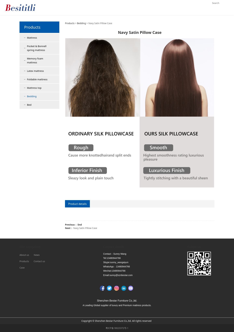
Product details (77, 204)
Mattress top (34, 87)
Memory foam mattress (35, 60)
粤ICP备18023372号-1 (117, 328)
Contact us (39, 261)
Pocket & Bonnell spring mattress (36, 48)
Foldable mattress (37, 79)
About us (24, 254)
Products (69, 23)
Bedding (32, 96)
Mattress (32, 37)
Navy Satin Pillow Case (85, 228)
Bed (29, 104)
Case (22, 267)
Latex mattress (35, 70)
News (37, 254)
